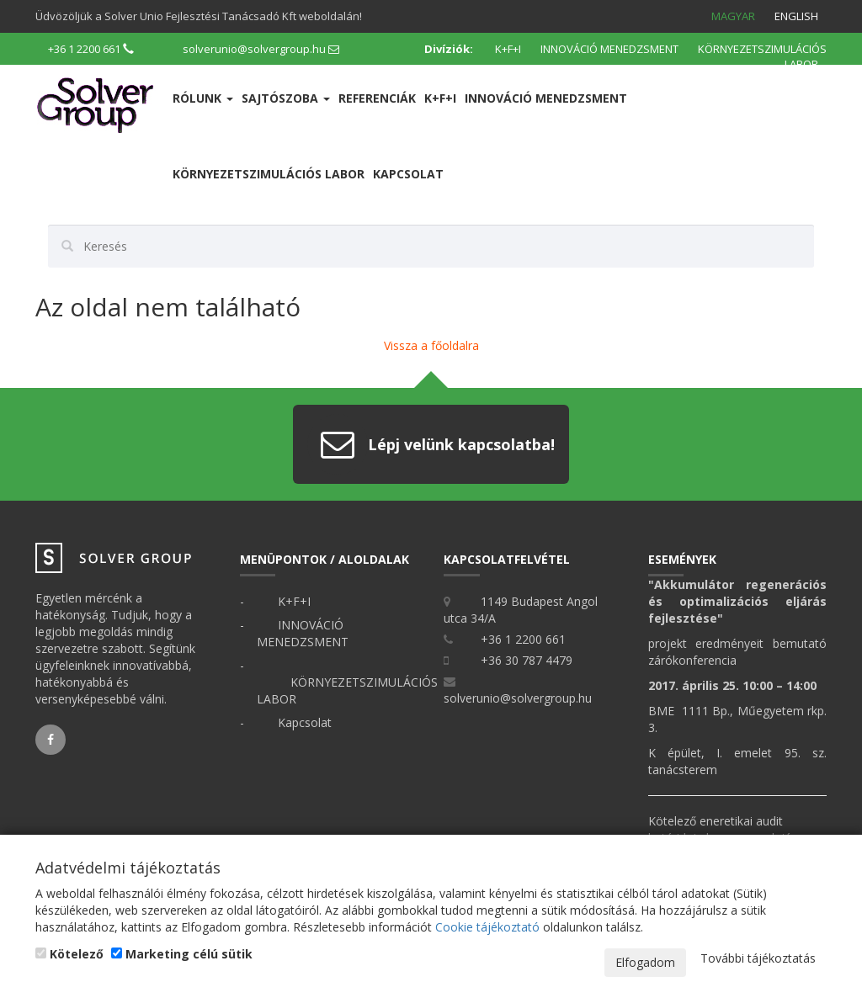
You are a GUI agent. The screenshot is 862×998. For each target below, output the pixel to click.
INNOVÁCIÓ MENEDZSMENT (609, 48)
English (796, 16)
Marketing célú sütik (182, 954)
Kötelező (69, 954)
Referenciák (377, 98)
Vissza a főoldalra (431, 345)
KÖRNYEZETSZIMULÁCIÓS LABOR (762, 56)
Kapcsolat (408, 174)
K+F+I (508, 48)
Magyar (733, 16)
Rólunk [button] (203, 98)
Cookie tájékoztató (487, 927)
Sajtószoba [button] (286, 98)
